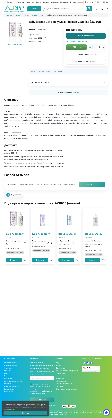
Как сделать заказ (10, 363)
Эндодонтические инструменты (67, 389)
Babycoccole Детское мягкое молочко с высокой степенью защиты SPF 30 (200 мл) (95, 244)
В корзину (14, 260)
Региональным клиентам (13, 381)
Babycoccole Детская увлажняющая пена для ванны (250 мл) (67, 243)
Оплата (38, 2)
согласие (39, 407)
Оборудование (61, 381)
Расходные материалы (64, 384)
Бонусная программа (11, 386)
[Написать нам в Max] (106, 412)
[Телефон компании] (100, 2)
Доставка (30, 2)
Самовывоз (54, 2)
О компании (20, 2)
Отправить (42, 400)
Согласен (25, 413)
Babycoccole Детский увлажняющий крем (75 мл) (42, 242)
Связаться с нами (36, 363)
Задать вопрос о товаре (68, 93)
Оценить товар (92, 185)
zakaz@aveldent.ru (60, 414)
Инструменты (61, 376)
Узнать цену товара (86, 36)
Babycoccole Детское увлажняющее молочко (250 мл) (16, 243)
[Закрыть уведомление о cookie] (47, 403)
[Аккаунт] (88, 2)
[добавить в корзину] (76, 47)
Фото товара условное (16, 32)
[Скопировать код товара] (45, 38)
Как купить (64, 2)
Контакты (73, 2)
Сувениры (59, 386)
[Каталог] (34, 8)
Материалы (60, 379)
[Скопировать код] (21, 248)
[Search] (89, 9)
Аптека (58, 365)
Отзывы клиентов (10, 365)
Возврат (46, 2)
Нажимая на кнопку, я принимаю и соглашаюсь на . (41, 388)
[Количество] (99, 47)
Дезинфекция (61, 368)
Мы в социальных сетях (92, 359)
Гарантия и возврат (11, 376)
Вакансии (7, 384)
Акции (80, 2)
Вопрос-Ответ (9, 389)
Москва (9, 2)
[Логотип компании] (14, 9)
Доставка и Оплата (68, 82)
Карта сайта (8, 392)
